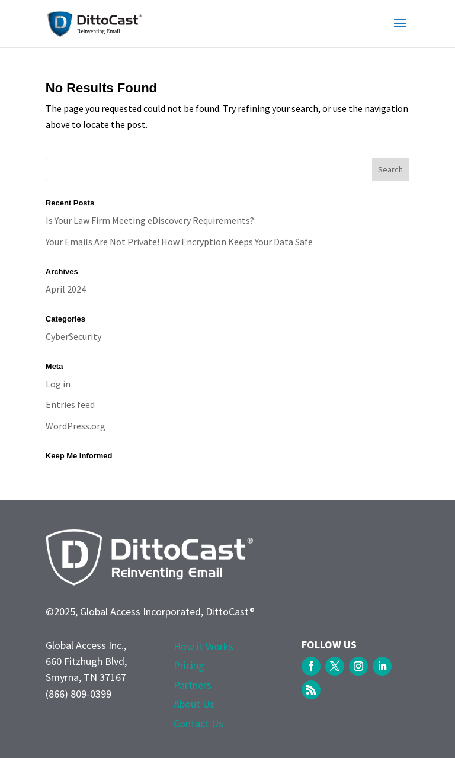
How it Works (203, 646)
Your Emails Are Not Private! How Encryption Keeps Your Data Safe (179, 242)
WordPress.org (75, 426)
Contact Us (198, 723)
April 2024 (66, 289)
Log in (58, 384)
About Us (194, 704)
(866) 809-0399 (78, 694)
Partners (193, 685)
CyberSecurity (73, 336)
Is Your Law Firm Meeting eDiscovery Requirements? (150, 220)
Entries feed (70, 404)
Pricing (189, 665)
